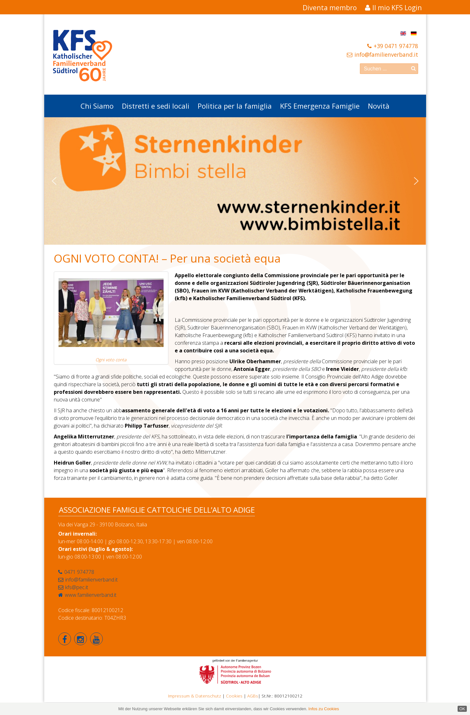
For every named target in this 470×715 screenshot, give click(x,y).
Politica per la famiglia (235, 106)
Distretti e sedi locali (155, 106)
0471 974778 (79, 571)
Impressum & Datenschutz (194, 696)
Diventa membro (330, 7)
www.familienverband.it (90, 594)
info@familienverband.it (386, 54)
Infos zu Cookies (323, 708)
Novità (378, 106)
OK (462, 708)
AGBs (252, 696)
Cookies (234, 696)
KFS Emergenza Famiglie (320, 106)
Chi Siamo (97, 106)
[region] (235, 181)
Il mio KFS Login (397, 7)
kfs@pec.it (76, 587)
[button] (54, 181)
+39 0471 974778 (396, 46)
